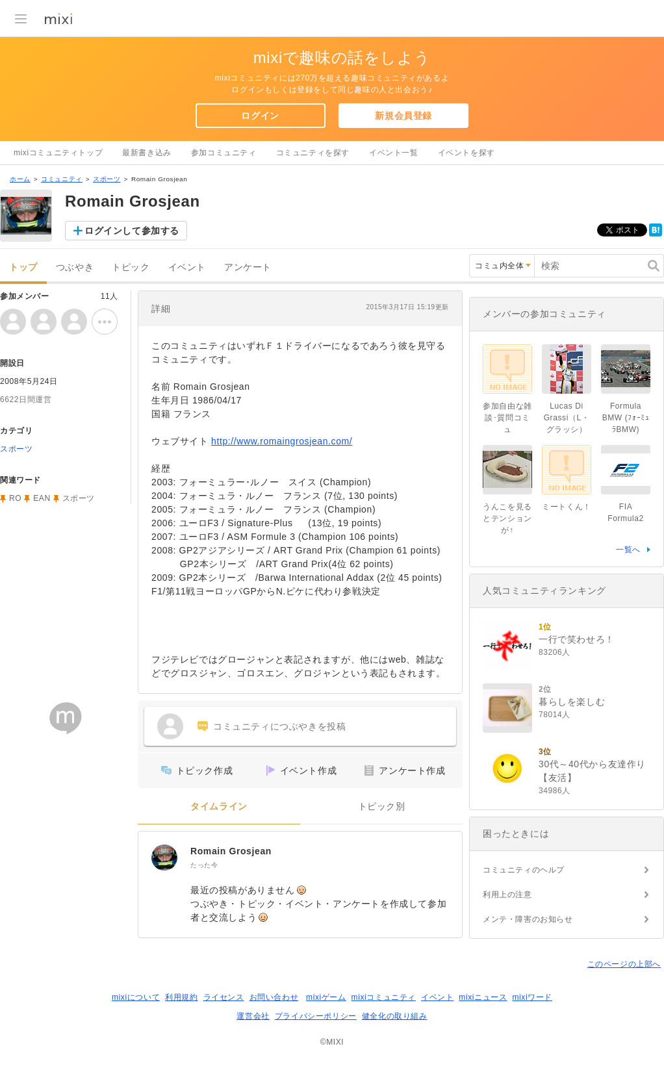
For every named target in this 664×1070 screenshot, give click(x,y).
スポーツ (106, 179)
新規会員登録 (403, 115)
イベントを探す (466, 152)
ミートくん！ (566, 506)
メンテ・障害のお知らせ (528, 919)
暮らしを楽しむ (572, 701)
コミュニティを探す (313, 152)
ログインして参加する (131, 230)
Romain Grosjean (231, 851)
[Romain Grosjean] (164, 858)
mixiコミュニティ (383, 997)
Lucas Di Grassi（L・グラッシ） (567, 417)
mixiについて (136, 997)
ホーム (20, 179)
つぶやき (75, 267)
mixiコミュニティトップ (58, 152)
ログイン (260, 115)
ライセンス (223, 997)
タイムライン (219, 806)
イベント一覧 (393, 152)
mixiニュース (483, 997)
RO (15, 498)
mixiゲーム (326, 997)
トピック (130, 267)
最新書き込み (147, 152)
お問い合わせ (274, 997)
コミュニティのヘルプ (524, 869)
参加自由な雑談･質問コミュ (507, 417)
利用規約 (181, 997)
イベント (187, 267)
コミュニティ (62, 179)
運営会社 (252, 1016)
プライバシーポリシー (316, 1016)
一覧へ (628, 549)
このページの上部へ (624, 964)
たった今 (204, 865)
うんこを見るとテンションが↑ (507, 518)
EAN (41, 498)
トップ (23, 267)
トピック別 (381, 806)
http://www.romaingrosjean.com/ (281, 441)
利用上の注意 (507, 894)
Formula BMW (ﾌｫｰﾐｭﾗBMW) (626, 417)
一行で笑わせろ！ (577, 639)
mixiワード (532, 997)
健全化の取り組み (395, 1016)
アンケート (248, 267)
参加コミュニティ (224, 152)
